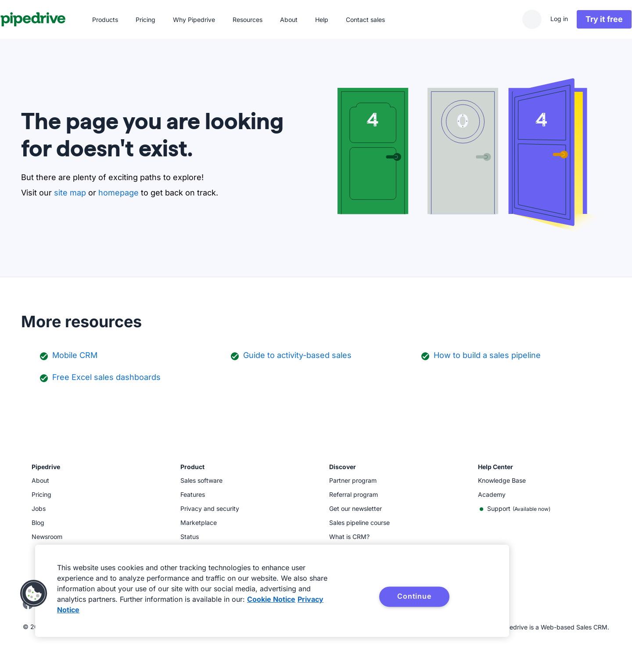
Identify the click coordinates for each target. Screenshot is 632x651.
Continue (414, 596)
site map (70, 192)
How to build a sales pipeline (487, 355)
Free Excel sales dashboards (106, 377)
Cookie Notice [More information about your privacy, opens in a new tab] (271, 599)
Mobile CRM (74, 355)
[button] (34, 593)
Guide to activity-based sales (297, 355)
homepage (118, 192)
